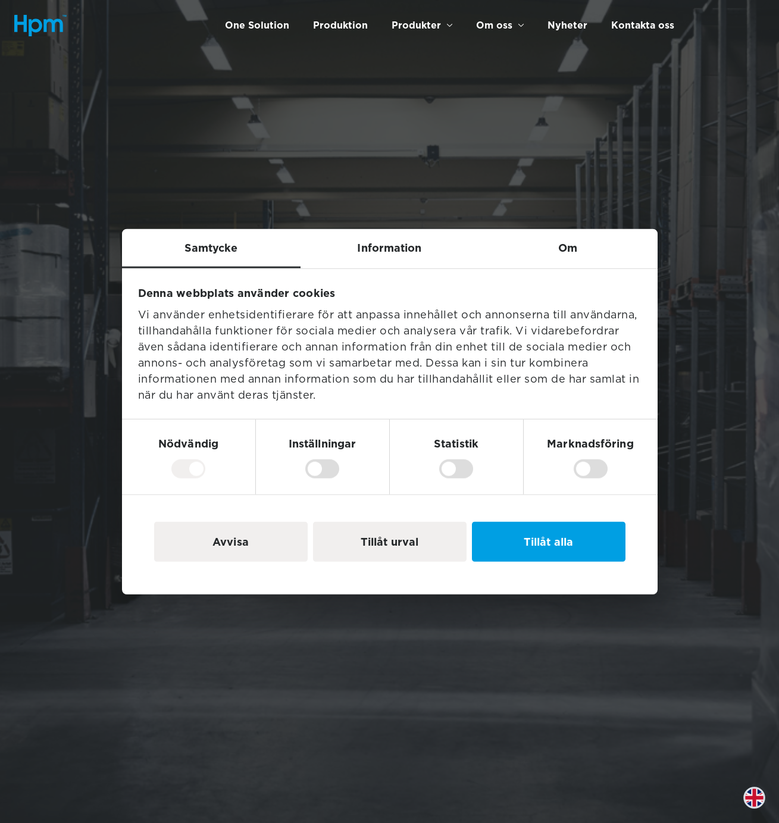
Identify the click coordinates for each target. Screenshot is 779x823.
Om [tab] (567, 247)
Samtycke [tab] (211, 247)
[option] (760, 806)
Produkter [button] (416, 25)
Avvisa (230, 542)
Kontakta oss (642, 25)
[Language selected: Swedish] (760, 806)
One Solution (257, 25)
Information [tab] (389, 247)
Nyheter (567, 25)
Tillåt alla (548, 542)
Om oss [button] (494, 25)
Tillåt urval (389, 542)
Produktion (340, 25)
